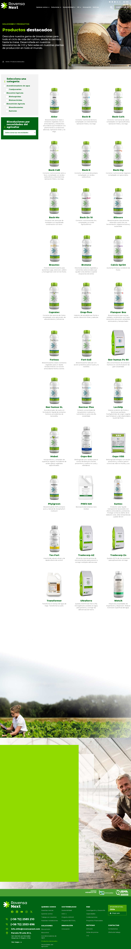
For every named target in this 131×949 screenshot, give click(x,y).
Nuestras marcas (47, 910)
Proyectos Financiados (94, 920)
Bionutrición (45, 929)
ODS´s (64, 914)
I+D (87, 936)
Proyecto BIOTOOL (69, 920)
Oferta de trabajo (114, 932)
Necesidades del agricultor (47, 945)
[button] (111, 7)
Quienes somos (48, 907)
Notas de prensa (92, 932)
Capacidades (90, 914)
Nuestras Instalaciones (49, 920)
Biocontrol (45, 932)
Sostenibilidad (69, 907)
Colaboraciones (91, 917)
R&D (88, 907)
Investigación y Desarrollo (95, 910)
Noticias (90, 925)
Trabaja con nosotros (49, 917)
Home (7, 61)
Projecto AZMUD (68, 917)
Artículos (89, 929)
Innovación (67, 925)
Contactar (113, 925)
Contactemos (113, 929)
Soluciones (47, 926)
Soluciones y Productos (15, 24)
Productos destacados (49, 941)
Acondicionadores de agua (48, 937)
